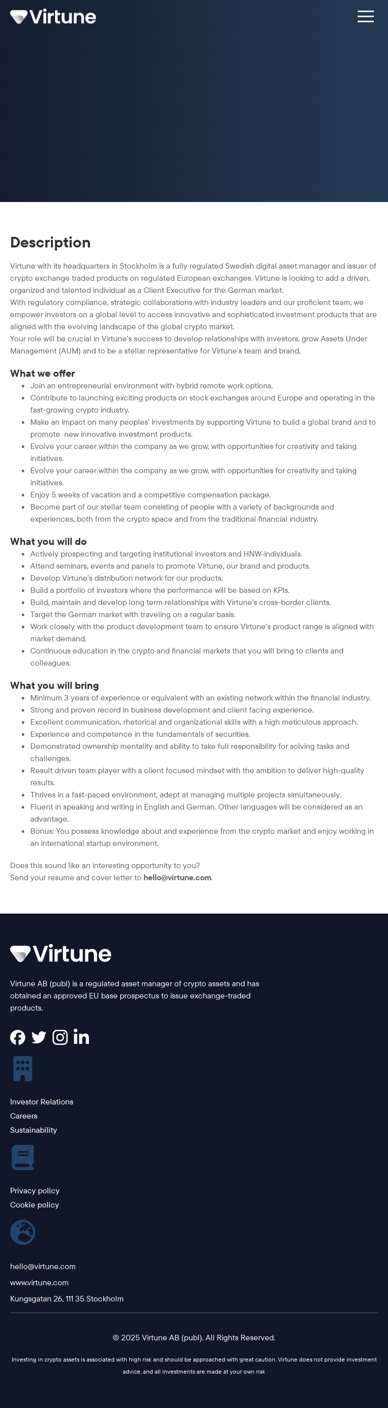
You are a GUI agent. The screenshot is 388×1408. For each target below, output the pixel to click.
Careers (23, 1116)
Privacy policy (35, 1190)
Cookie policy (34, 1204)
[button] (366, 16)
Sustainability (33, 1130)
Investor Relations (41, 1101)
